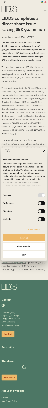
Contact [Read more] (8, 334)
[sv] (42, 2)
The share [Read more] (9, 377)
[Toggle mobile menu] (44, 8)
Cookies (5, 397)
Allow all (24, 238)
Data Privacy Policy (9, 401)
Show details (34, 229)
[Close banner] (44, 151)
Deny (24, 255)
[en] (45, 2)
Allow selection (24, 246)
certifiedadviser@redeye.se (14, 262)
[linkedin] (4, 305)
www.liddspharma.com (11, 324)
